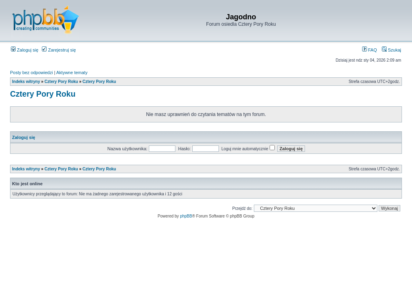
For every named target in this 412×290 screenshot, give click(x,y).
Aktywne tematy (72, 72)
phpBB (186, 216)
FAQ (369, 50)
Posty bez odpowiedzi (31, 72)
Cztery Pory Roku (61, 81)
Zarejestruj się (59, 50)
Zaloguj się (24, 50)
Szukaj (391, 50)
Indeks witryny (26, 81)
